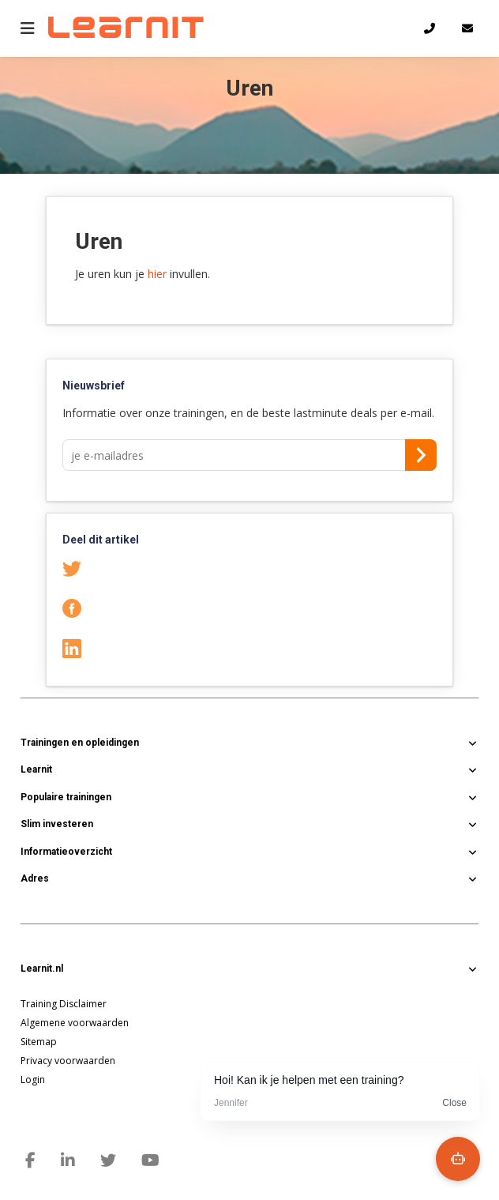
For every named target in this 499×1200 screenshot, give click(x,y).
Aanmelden (421, 455)
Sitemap (39, 1041)
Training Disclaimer (64, 1003)
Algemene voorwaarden (75, 1022)
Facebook (90, 607)
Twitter (90, 568)
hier (157, 273)
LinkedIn (90, 647)
